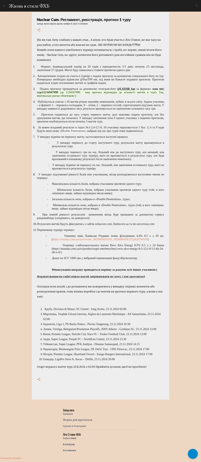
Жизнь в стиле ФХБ (29, 6)
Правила (68, 413)
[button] (39, 30)
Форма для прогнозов (77, 419)
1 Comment (83, 24)
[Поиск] (196, 6)
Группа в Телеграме (74, 426)
